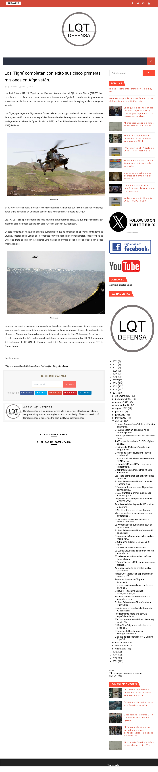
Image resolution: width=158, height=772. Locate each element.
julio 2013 (120, 411)
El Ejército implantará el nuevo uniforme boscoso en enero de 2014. (138, 138)
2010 (115, 658)
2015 (115, 386)
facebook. (64, 366)
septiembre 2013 (123, 405)
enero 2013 (121, 648)
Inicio (111, 670)
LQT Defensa (115, 675)
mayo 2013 (121, 418)
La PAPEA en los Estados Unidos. (131, 547)
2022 (115, 364)
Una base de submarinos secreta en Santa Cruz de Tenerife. (138, 176)
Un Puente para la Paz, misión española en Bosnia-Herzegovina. (139, 188)
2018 (115, 377)
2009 (115, 661)
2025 (115, 361)
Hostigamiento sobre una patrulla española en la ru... (131, 615)
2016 (115, 383)
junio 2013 (120, 415)
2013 (115, 393)
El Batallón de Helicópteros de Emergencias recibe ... (129, 632)
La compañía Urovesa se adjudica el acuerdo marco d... (132, 520)
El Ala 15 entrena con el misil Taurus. (132, 510)
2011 (115, 655)
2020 (115, 371)
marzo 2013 (121, 642)
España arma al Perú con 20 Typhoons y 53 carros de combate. (139, 163)
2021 (115, 367)
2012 (115, 652)
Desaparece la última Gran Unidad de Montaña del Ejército (138, 717)
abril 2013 (120, 421)
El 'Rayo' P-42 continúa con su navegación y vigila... (129, 592)
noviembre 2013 (123, 399)
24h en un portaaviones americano (126, 673)
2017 (115, 380)
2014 (115, 389)
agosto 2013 (121, 408)
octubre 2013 (122, 402)
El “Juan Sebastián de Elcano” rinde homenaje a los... (132, 431)
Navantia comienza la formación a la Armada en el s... (132, 597)
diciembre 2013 (123, 396)
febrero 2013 (122, 645)
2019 (115, 374)
